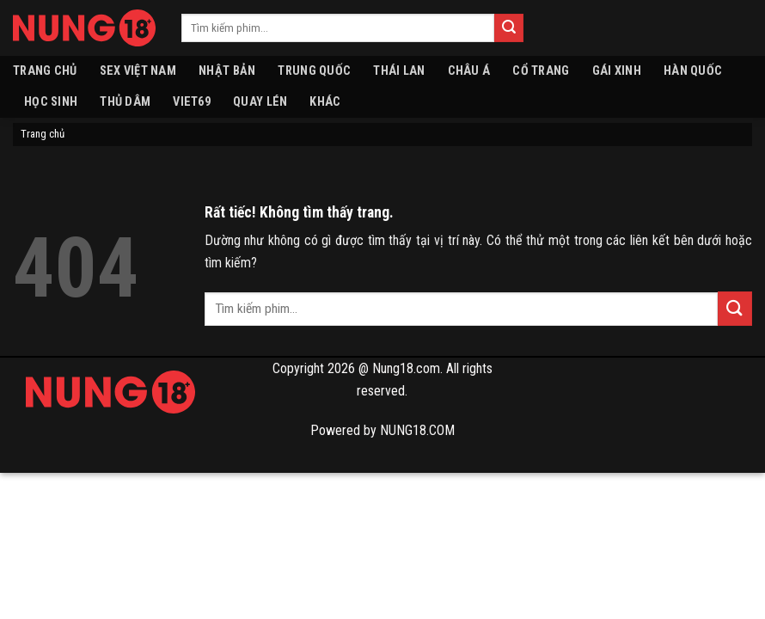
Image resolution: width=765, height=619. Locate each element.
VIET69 (192, 102)
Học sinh (50, 102)
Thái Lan (399, 71)
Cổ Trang (540, 71)
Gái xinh (616, 71)
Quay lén (260, 102)
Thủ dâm (125, 102)
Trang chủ (45, 71)
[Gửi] (508, 28)
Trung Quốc (314, 71)
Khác (324, 102)
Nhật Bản (227, 71)
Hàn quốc (693, 71)
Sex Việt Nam (138, 71)
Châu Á (469, 71)
